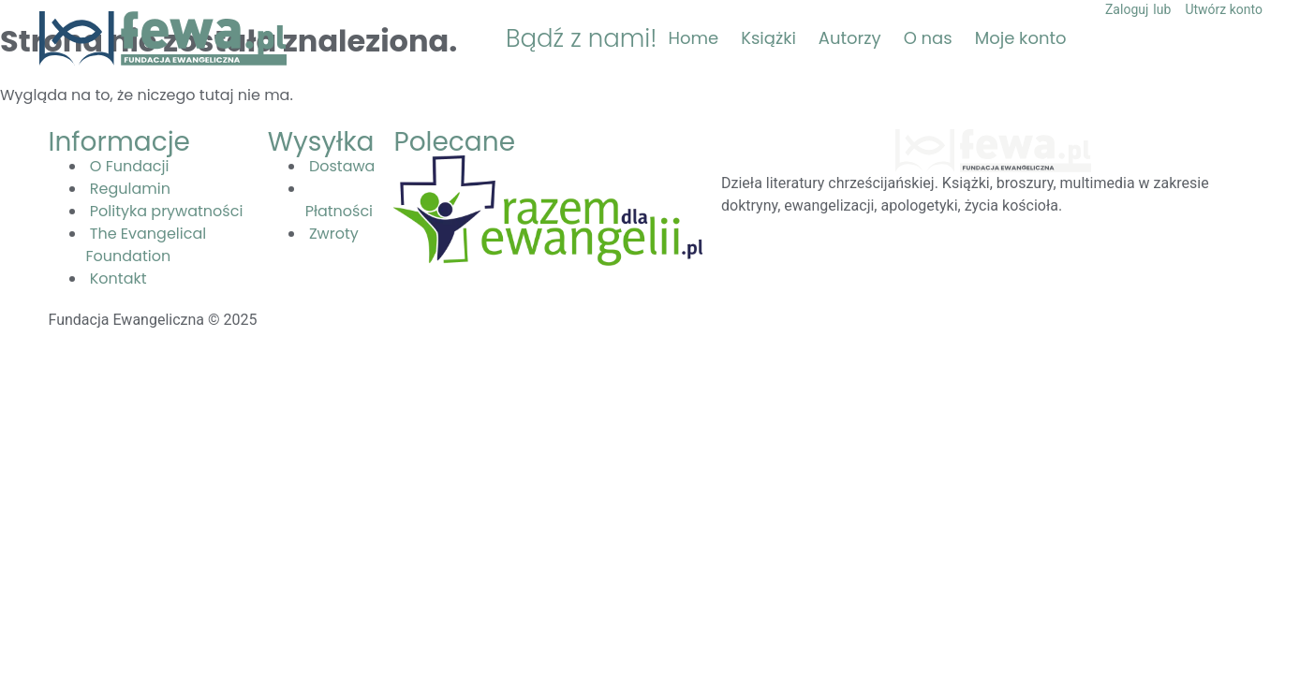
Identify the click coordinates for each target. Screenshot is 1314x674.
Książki (768, 38)
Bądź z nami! (581, 38)
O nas (928, 38)
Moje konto (1021, 38)
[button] (1256, 38)
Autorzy (850, 38)
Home (694, 38)
